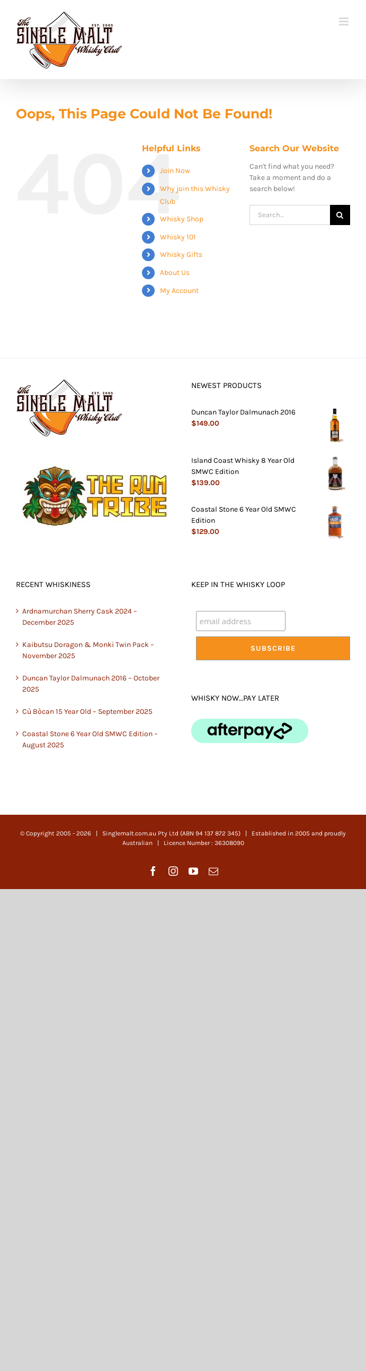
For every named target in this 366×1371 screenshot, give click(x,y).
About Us (175, 272)
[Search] (340, 215)
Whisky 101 (178, 237)
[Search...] (289, 215)
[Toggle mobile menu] (344, 21)
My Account (179, 290)
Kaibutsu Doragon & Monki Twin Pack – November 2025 (88, 650)
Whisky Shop (181, 218)
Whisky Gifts (181, 254)
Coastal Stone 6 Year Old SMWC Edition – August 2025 (90, 739)
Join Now (175, 170)
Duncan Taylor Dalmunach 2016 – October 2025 (90, 684)
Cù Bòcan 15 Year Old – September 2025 (87, 711)
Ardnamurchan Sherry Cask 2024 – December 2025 (79, 617)
